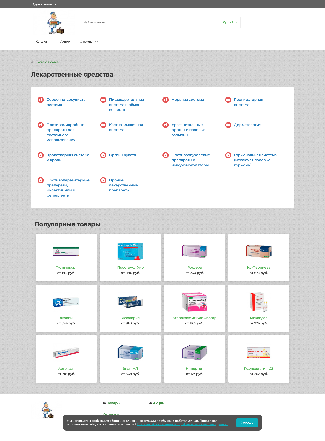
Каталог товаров (47, 62)
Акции (65, 41)
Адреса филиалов (44, 4)
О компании (89, 41)
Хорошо (247, 422)
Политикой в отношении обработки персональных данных (182, 424)
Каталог (41, 41)
